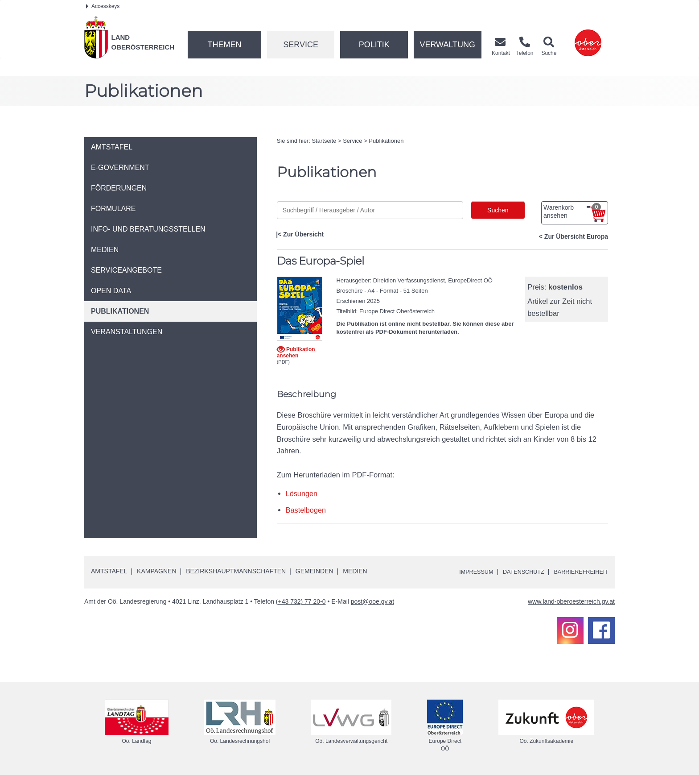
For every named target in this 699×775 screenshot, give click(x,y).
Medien (355, 571)
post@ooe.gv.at (372, 601)
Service (300, 44)
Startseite (324, 140)
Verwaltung (447, 44)
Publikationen (386, 140)
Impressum (463, 571)
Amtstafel (109, 571)
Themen (224, 44)
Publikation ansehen (296, 352)
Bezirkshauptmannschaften (236, 571)
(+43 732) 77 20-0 (301, 601)
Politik (374, 44)
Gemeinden (314, 571)
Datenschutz (515, 571)
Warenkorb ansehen (572, 211)
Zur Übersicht (303, 234)
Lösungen (302, 493)
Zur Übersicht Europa (576, 236)
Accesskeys (102, 6)
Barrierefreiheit (578, 571)
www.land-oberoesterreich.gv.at (571, 601)
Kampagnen (156, 571)
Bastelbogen (306, 510)
